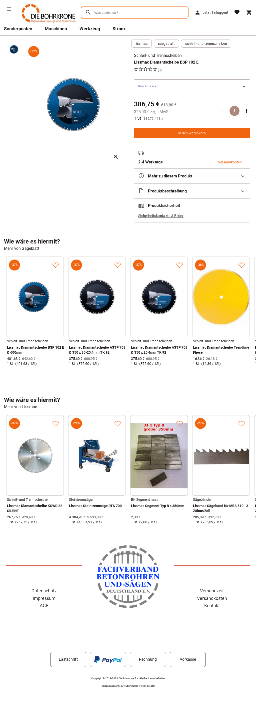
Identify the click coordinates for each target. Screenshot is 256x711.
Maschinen (56, 28)
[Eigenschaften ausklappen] (192, 176)
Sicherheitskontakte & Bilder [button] (161, 216)
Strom (118, 28)
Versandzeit (212, 590)
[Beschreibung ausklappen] (192, 191)
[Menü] (9, 9)
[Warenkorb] (249, 13)
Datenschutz (44, 590)
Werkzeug (90, 28)
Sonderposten (18, 28)
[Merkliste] (237, 12)
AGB (44, 605)
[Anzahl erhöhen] (246, 111)
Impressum (44, 598)
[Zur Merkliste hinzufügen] (55, 265)
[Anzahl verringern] (222, 111)
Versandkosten (212, 598)
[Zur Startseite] (47, 23)
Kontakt (212, 605)
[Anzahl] (235, 111)
